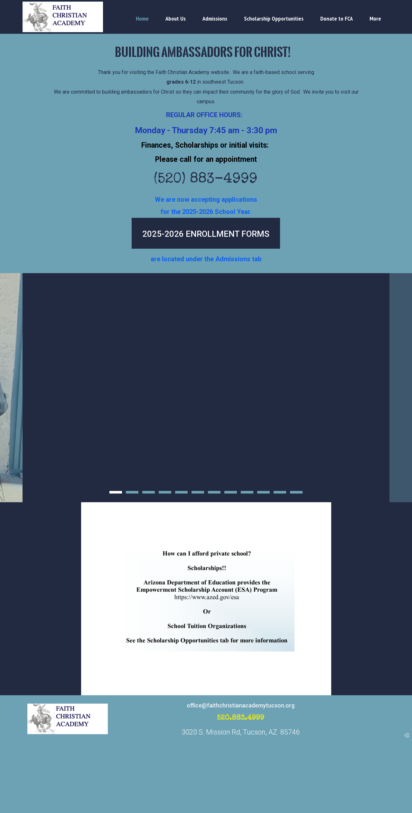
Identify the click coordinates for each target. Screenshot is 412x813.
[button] (206, 233)
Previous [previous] (11, 424)
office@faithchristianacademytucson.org (241, 778)
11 (280, 567)
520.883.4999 (241, 791)
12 (296, 567)
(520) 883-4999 (206, 180)
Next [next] (400, 424)
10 (263, 567)
